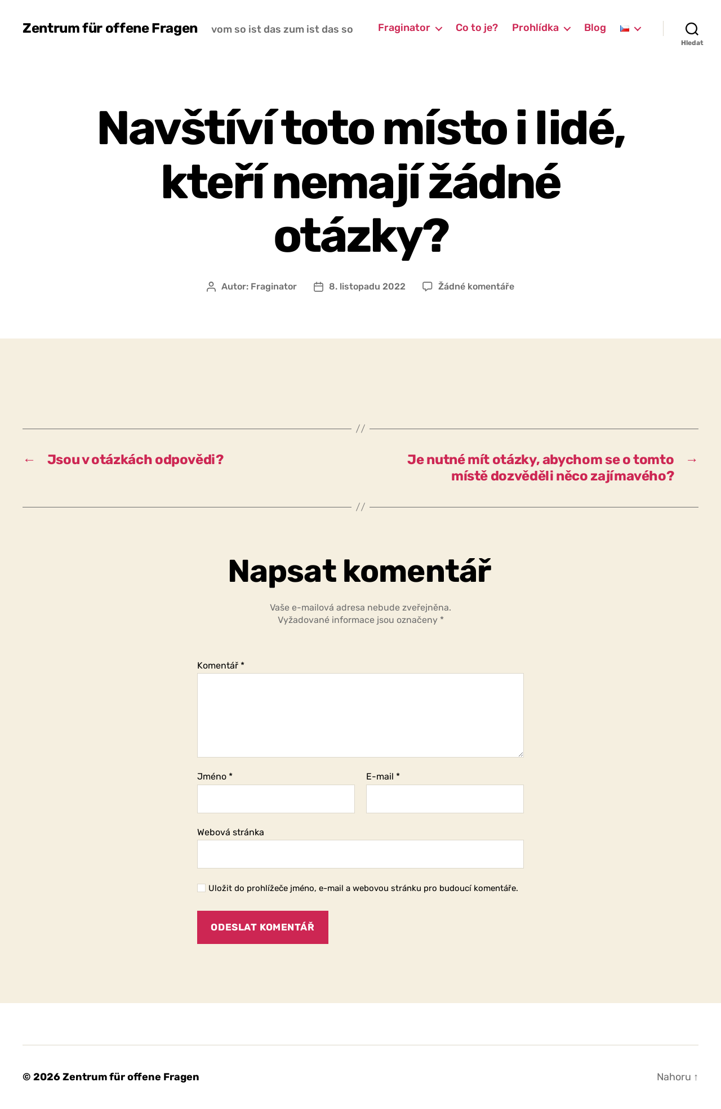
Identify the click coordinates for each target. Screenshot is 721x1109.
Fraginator (404, 28)
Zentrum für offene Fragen (110, 28)
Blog (595, 28)
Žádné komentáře (476, 286)
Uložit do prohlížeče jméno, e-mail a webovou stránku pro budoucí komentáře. (363, 888)
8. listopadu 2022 (367, 286)
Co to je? (477, 28)
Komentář (220, 666)
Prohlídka (535, 28)
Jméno (215, 777)
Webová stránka (230, 832)
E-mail (383, 777)
